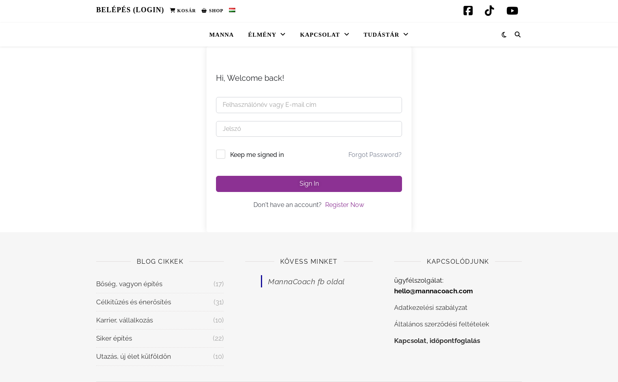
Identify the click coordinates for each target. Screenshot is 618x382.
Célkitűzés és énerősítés (133, 302)
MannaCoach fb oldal (306, 281)
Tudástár (382, 35)
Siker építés (114, 338)
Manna (221, 35)
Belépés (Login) (130, 10)
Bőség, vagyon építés (129, 284)
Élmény (262, 35)
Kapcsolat (320, 35)
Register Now (344, 205)
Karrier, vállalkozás (124, 320)
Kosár (183, 10)
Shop (212, 10)
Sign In (309, 183)
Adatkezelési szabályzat (430, 307)
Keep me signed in (257, 154)
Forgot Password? (375, 154)
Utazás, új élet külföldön (133, 356)
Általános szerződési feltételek (441, 324)
